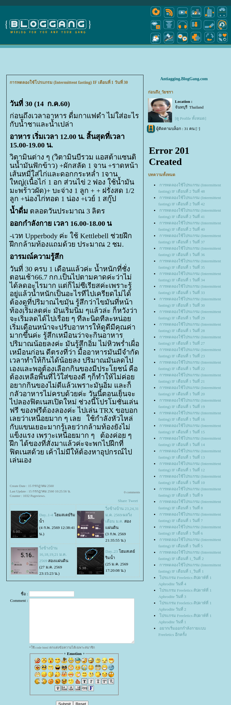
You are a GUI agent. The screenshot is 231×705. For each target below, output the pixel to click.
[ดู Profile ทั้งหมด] (190, 118)
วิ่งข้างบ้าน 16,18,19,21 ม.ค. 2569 (52, 554)
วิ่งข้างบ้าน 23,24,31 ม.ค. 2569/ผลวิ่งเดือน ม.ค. (122, 514)
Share (122, 500)
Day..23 (111, 551)
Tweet (133, 500)
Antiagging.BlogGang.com (184, 79)
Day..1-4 (46, 515)
